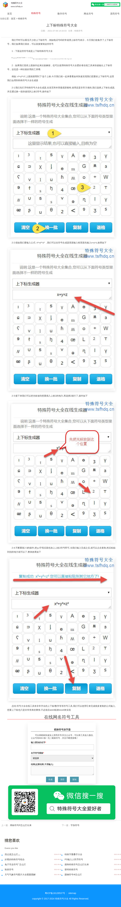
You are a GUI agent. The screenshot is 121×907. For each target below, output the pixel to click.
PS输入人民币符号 (74, 859)
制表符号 (9, 869)
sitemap (72, 893)
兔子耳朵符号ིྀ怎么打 (15, 864)
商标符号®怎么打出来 (21, 825)
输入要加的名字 (38, 742)
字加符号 (75, 825)
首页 (9, 13)
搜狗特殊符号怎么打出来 (77, 864)
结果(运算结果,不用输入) (42, 764)
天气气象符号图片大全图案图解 (20, 874)
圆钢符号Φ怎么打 (73, 874)
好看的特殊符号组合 (15, 859)
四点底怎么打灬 (12, 854)
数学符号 (62, 13)
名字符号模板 (37, 753)
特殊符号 (36, 13)
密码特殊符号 (71, 869)
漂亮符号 (115, 13)
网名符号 (88, 13)
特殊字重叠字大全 (73, 854)
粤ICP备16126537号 (55, 893)
